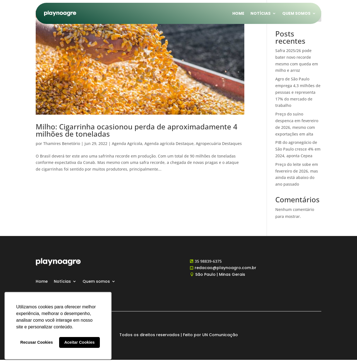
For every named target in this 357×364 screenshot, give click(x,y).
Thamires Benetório (61, 143)
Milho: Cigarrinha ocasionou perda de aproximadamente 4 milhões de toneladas (136, 130)
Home (238, 13)
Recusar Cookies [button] (36, 342)
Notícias (260, 13)
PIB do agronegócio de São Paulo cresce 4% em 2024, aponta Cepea (297, 149)
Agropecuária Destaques (219, 143)
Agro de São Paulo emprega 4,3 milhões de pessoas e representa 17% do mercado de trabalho (297, 92)
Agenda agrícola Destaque (169, 143)
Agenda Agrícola (127, 143)
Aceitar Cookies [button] (79, 342)
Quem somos (296, 13)
